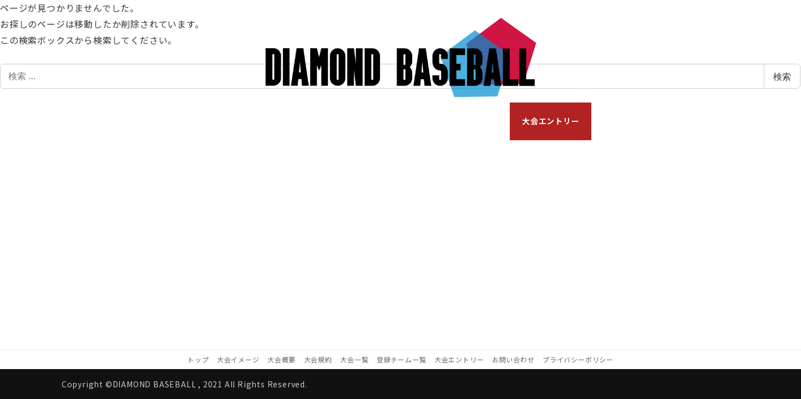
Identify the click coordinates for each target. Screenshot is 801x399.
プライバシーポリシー (578, 359)
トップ (198, 359)
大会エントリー (459, 359)
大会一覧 (354, 359)
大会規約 (318, 359)
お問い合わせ (513, 359)
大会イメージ (238, 359)
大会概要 (281, 359)
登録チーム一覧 (402, 359)
